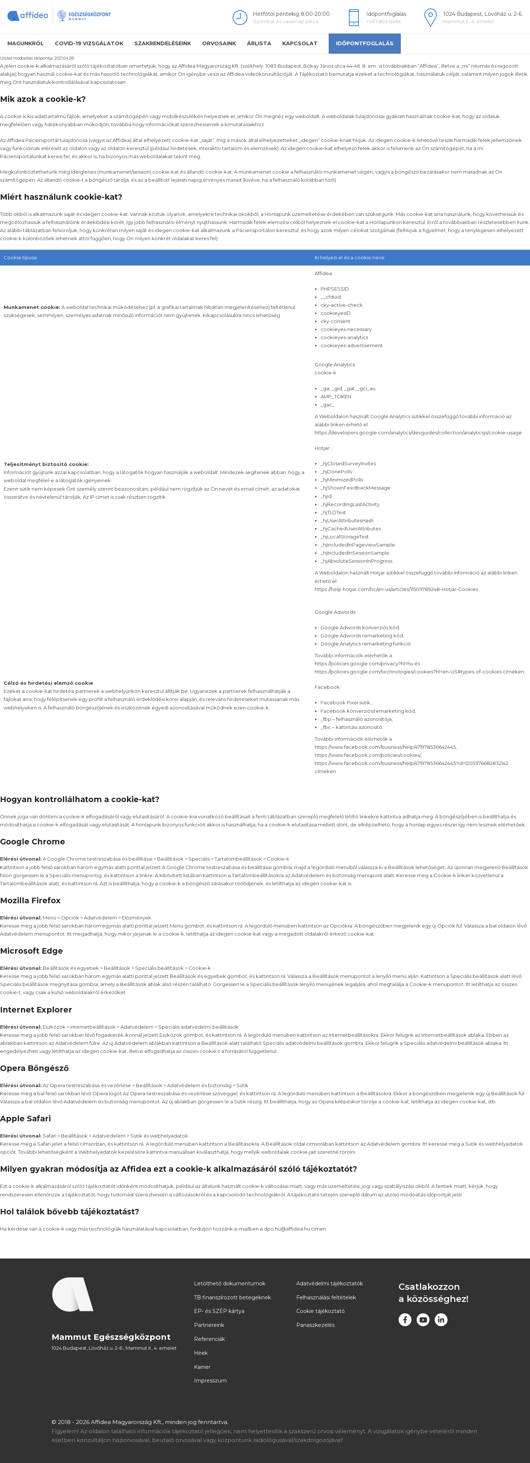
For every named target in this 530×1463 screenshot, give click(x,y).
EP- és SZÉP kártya (219, 1311)
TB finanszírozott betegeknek (232, 1297)
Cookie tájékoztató (320, 1311)
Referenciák (209, 1339)
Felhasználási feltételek (326, 1297)
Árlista (259, 43)
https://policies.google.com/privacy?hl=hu (364, 663)
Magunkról (25, 43)
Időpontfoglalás (364, 43)
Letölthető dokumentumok (229, 1283)
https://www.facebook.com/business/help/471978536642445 (385, 747)
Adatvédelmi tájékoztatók (329, 1283)
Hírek (201, 1353)
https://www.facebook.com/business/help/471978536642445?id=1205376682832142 (411, 763)
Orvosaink (219, 43)
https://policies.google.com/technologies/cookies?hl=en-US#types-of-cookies (408, 671)
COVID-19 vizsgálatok (89, 43)
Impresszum (210, 1380)
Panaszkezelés (315, 1325)
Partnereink (209, 1325)
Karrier (202, 1367)
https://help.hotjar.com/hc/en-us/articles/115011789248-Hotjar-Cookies (396, 589)
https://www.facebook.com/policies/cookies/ (368, 755)
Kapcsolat (300, 43)
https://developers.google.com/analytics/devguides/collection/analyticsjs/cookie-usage (418, 432)
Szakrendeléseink (162, 43)
